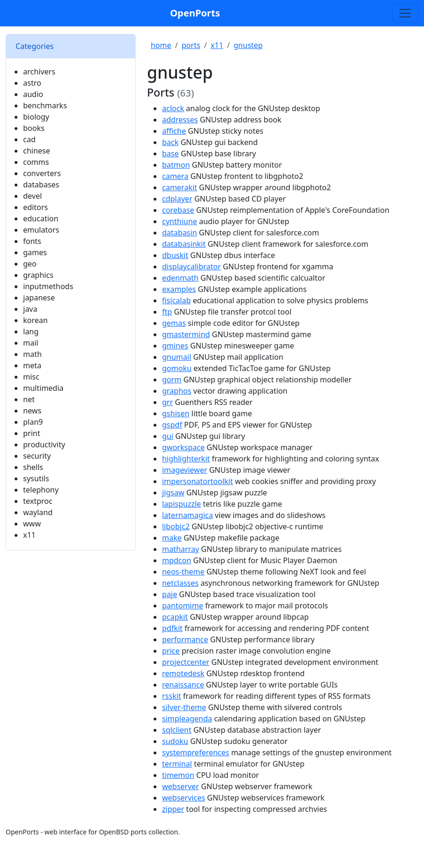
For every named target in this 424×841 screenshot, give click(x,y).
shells (33, 467)
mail (30, 343)
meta (32, 365)
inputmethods (48, 286)
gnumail (176, 357)
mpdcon (176, 560)
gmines (175, 345)
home (161, 45)
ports (191, 45)
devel (32, 196)
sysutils (36, 478)
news (32, 410)
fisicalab (176, 300)
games (35, 252)
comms (36, 162)
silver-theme (184, 707)
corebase (178, 210)
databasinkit (184, 244)
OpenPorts (195, 13)
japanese (39, 297)
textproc (37, 501)
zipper (173, 809)
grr (167, 402)
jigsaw (173, 492)
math (32, 354)
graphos (176, 391)
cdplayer (177, 199)
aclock (173, 108)
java (30, 309)
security (37, 456)
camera (175, 176)
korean (35, 320)
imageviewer (184, 470)
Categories (35, 46)
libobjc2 (176, 526)
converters (42, 173)
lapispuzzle (181, 504)
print (31, 433)
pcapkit (175, 617)
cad (29, 139)
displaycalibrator (191, 266)
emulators (41, 230)
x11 (29, 535)
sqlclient (176, 730)
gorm (171, 379)
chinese (36, 151)
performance (185, 639)
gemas (174, 323)
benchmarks (45, 105)
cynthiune (179, 221)
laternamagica (187, 515)
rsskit (171, 696)
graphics (38, 275)
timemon (178, 775)
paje (169, 594)
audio (33, 94)
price (170, 651)
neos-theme (183, 571)
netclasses (180, 583)
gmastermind (186, 334)
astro (32, 83)
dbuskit (175, 255)
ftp (167, 312)
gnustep (248, 45)
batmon (176, 165)
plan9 (33, 422)
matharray (180, 549)
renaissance (183, 684)
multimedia (43, 388)
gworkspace (183, 447)
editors (35, 207)
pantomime (182, 605)
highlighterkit (186, 458)
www (32, 523)
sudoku (175, 741)
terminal (177, 764)
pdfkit (172, 628)
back (170, 142)
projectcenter (185, 662)
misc (31, 377)
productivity (44, 444)
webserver (180, 786)
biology (36, 117)
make (172, 538)
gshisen (175, 413)
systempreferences (195, 752)
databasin (179, 232)
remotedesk (183, 673)
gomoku (177, 368)
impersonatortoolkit (197, 481)
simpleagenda (187, 718)
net (29, 399)
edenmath (180, 278)
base (170, 153)
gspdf (172, 425)
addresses (180, 119)
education (40, 218)
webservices (183, 797)
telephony (40, 490)
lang (31, 331)
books (33, 128)
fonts (32, 241)
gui (167, 436)
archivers (39, 71)
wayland (38, 512)
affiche (174, 131)
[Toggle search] (405, 13)
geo (30, 264)
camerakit (179, 187)
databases (41, 184)
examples (179, 289)
